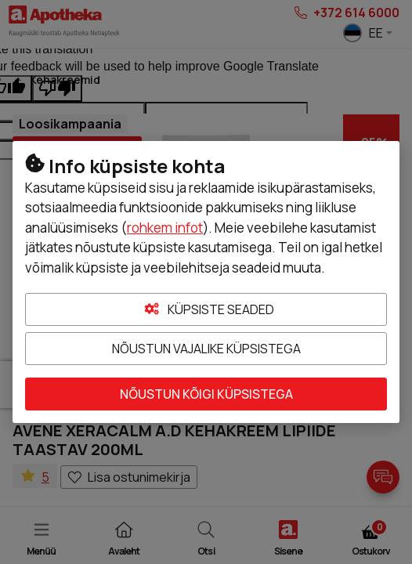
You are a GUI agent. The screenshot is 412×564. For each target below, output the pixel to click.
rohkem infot (165, 228)
